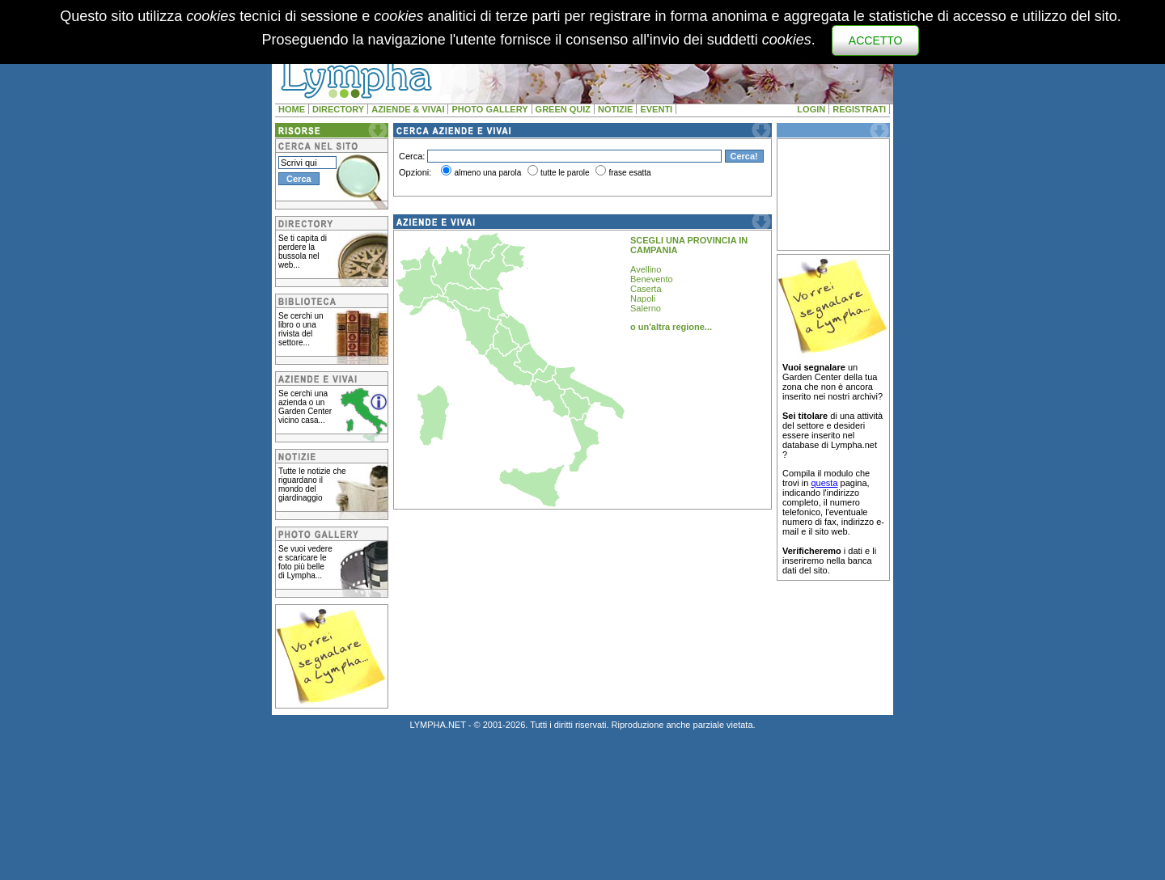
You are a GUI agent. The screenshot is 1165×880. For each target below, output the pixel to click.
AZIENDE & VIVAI (407, 109)
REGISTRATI (859, 109)
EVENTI (656, 109)
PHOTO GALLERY (489, 109)
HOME (291, 109)
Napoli (642, 298)
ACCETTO (876, 40)
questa (824, 483)
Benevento (651, 279)
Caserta (646, 289)
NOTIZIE (615, 109)
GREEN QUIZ (563, 109)
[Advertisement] (833, 194)
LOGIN (811, 109)
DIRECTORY (338, 109)
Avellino (645, 269)
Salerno (645, 308)
